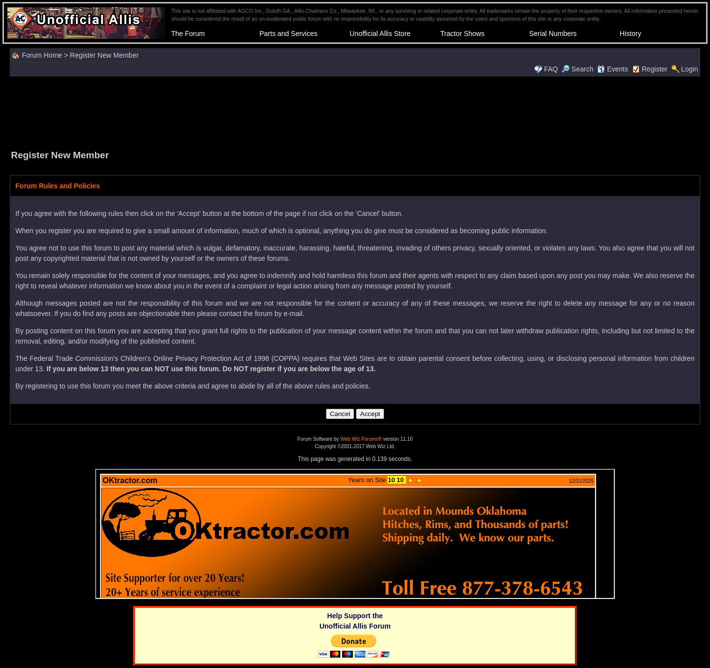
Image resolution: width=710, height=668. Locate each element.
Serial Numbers (552, 33)
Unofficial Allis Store (380, 33)
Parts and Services (288, 33)
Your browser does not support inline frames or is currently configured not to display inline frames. (355, 534)
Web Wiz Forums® (361, 439)
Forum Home (42, 55)
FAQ (551, 69)
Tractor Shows (462, 33)
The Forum (188, 33)
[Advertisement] (355, 112)
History (630, 33)
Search (577, 69)
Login (689, 69)
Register (655, 69)
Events (612, 69)
